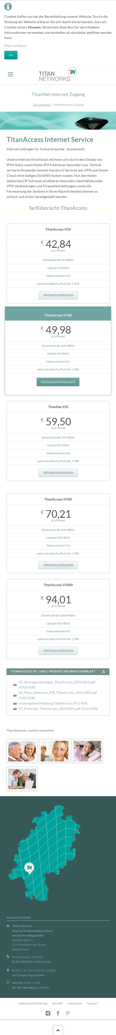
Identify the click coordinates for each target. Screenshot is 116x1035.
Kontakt (57, 1003)
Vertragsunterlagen (58, 295)
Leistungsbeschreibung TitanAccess (52, 703)
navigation (10, 74)
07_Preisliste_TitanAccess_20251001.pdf (58, 708)
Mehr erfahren (15, 46)
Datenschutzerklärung (32, 1003)
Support (92, 1003)
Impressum (75, 1003)
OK (11, 55)
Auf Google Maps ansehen (28, 975)
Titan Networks (42, 104)
